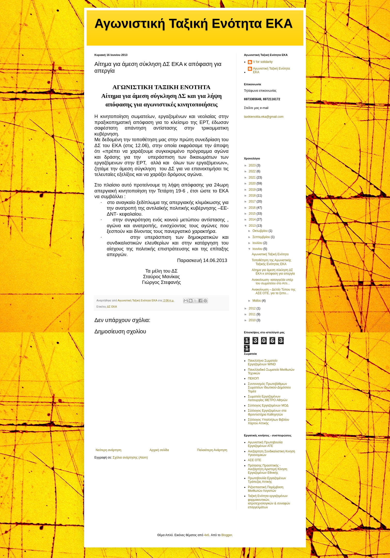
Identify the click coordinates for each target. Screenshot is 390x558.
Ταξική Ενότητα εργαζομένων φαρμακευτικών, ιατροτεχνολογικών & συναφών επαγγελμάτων (269, 501)
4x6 (206, 535)
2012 (253, 308)
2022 (253, 171)
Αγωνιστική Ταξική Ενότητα (270, 254)
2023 (253, 165)
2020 (253, 183)
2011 (253, 314)
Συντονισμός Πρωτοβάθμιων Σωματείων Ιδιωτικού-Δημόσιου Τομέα (269, 387)
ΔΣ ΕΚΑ (112, 306)
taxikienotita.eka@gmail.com (263, 117)
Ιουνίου (258, 249)
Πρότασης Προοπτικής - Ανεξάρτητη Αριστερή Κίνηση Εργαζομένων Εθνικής (267, 469)
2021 (253, 177)
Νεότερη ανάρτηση (108, 450)
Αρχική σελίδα (159, 450)
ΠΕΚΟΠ (253, 378)
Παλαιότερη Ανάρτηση (212, 450)
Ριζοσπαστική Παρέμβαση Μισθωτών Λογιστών (265, 489)
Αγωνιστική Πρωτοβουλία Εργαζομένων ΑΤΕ (265, 444)
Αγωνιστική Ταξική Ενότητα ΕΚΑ (193, 23)
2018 (253, 195)
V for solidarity (263, 62)
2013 (253, 225)
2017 (253, 201)
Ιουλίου (258, 243)
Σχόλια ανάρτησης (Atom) (130, 457)
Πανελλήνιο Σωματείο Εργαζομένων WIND (262, 362)
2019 (253, 189)
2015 (253, 213)
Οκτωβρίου (261, 231)
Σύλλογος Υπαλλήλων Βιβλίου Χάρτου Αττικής (268, 421)
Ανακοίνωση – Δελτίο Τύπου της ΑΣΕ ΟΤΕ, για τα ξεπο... (273, 291)
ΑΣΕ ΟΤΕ (254, 460)
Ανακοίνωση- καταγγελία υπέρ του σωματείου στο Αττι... (272, 281)
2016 (253, 207)
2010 (253, 320)
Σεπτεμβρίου (262, 237)
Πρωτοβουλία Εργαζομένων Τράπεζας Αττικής (267, 480)
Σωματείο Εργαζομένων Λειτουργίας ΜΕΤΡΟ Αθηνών (267, 398)
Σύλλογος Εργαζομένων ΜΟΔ (268, 405)
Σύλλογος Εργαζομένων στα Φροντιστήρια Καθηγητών (267, 412)
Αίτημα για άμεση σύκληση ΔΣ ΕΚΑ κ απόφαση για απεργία (273, 271)
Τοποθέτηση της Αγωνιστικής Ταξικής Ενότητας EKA (271, 262)
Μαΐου (257, 300)
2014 (253, 219)
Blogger (226, 535)
